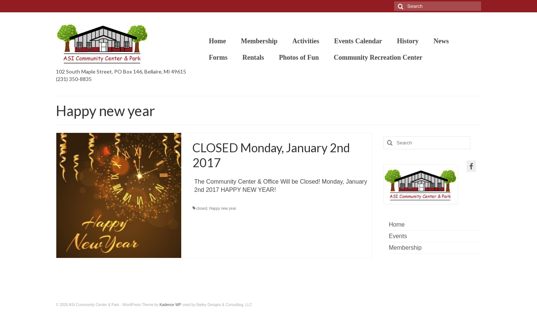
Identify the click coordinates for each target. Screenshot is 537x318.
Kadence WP (170, 305)
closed (202, 208)
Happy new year (222, 208)
